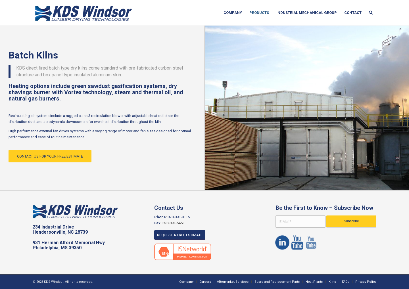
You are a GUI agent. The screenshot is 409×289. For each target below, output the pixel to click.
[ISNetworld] (182, 252)
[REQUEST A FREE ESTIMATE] (179, 235)
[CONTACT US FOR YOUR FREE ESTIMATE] (50, 156)
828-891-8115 (179, 217)
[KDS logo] (84, 13)
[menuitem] (233, 13)
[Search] (370, 13)
